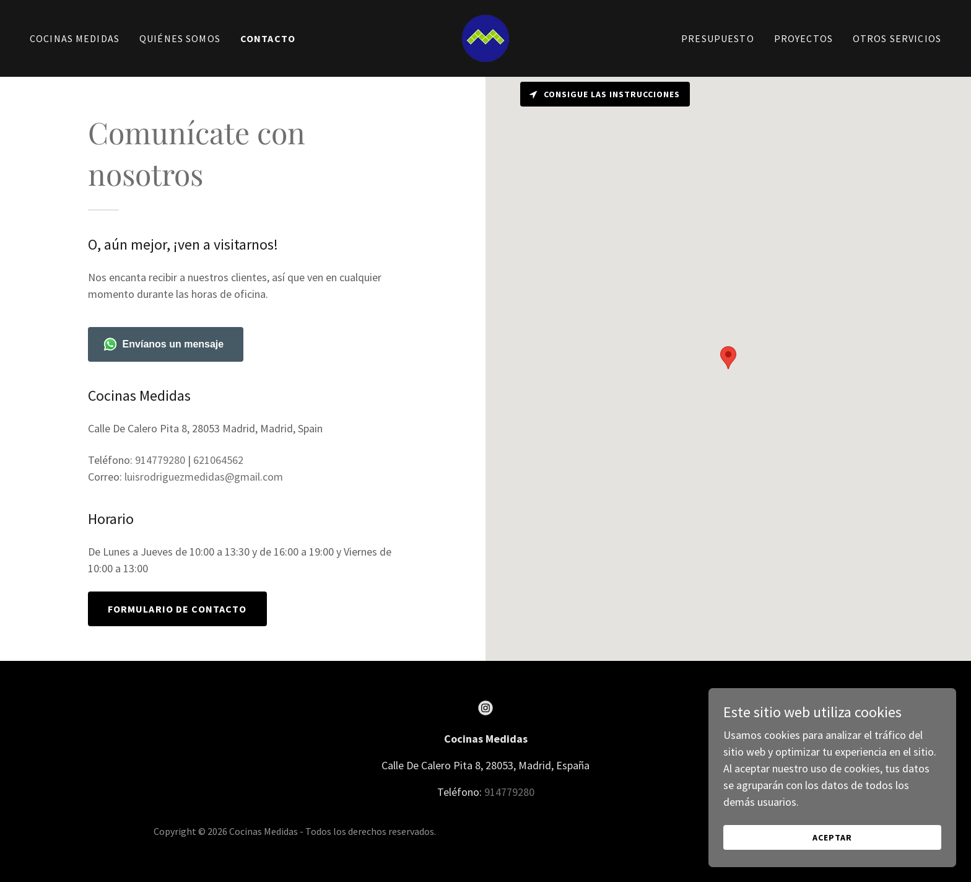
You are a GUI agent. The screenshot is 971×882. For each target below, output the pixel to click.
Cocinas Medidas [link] (75, 38)
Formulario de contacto (177, 609)
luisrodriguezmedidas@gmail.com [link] (203, 476)
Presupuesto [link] (717, 38)
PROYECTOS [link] (803, 38)
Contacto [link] (267, 38)
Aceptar (832, 837)
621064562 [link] (218, 460)
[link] (485, 37)
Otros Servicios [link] (897, 38)
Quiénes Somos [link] (179, 38)
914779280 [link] (160, 460)
